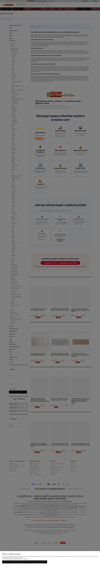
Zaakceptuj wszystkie (39, 561)
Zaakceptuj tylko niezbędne (11, 561)
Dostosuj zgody (26, 561)
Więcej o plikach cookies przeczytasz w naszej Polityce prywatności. (15, 558)
